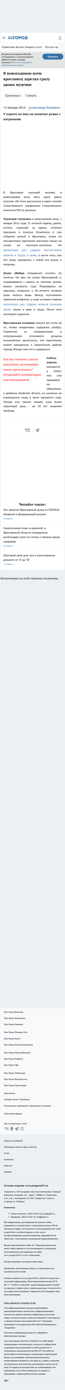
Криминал (12, 95)
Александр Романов (44, 107)
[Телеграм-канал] (17, 1128)
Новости (8, 1165)
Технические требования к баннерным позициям (27, 1105)
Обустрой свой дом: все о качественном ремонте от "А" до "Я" (32, 560)
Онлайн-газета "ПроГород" (17, 1099)
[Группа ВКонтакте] (6, 1128)
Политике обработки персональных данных (17, 63)
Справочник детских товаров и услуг (22, 47)
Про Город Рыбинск (13, 1058)
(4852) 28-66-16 (34, 1213)
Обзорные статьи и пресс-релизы (20, 1147)
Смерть (31, 95)
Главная (7, 1171)
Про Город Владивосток (15, 1079)
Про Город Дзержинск (14, 1018)
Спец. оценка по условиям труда (20, 1303)
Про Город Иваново (13, 1024)
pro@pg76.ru (48, 1213)
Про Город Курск (12, 1038)
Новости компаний (13, 1140)
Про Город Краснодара (15, 1085)
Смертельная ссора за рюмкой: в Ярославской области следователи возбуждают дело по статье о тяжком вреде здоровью (32, 537)
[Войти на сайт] (59, 37)
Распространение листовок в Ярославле (23, 1261)
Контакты (9, 1159)
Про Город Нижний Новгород (18, 1044)
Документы (9, 1093)
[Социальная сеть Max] (22, 1128)
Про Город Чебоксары (14, 1073)
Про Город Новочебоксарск (17, 1052)
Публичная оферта (13, 1113)
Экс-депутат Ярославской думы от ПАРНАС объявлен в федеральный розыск (32, 514)
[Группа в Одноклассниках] (11, 1128)
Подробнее (10, 1327)
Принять (52, 56)
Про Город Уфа (11, 1065)
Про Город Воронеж (13, 1012)
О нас (6, 1153)
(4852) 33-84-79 (28, 1217)
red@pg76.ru (42, 1217)
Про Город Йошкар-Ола (15, 1032)
